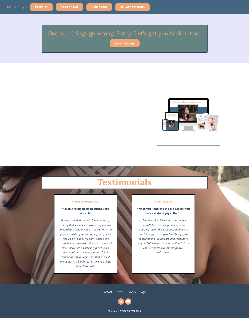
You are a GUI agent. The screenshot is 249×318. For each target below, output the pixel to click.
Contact (107, 292)
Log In (23, 7)
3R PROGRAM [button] (69, 7)
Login (143, 292)
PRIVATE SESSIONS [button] (132, 7)
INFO (11, 7)
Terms (120, 292)
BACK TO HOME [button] (125, 43)
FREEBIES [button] (41, 7)
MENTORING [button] (99, 7)
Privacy (131, 292)
